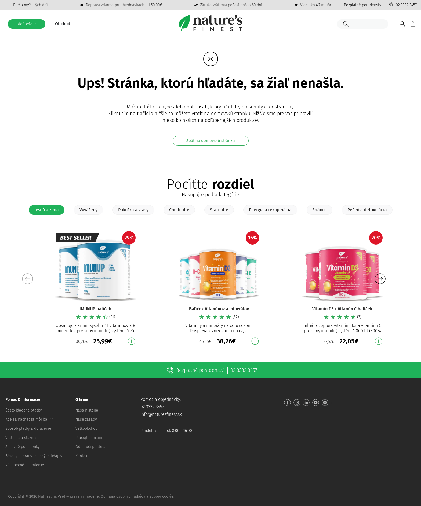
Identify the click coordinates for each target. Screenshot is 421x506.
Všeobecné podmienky (24, 465)
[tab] (46, 210)
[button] (380, 278)
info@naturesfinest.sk (161, 414)
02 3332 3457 (406, 5)
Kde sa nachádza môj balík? (29, 419)
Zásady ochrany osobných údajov (33, 456)
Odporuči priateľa (90, 447)
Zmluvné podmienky (22, 447)
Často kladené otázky (23, 410)
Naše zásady (86, 419)
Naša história (86, 410)
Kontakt (82, 456)
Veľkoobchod (86, 428)
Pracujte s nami (88, 437)
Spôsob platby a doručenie (28, 428)
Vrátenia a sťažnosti (22, 437)
